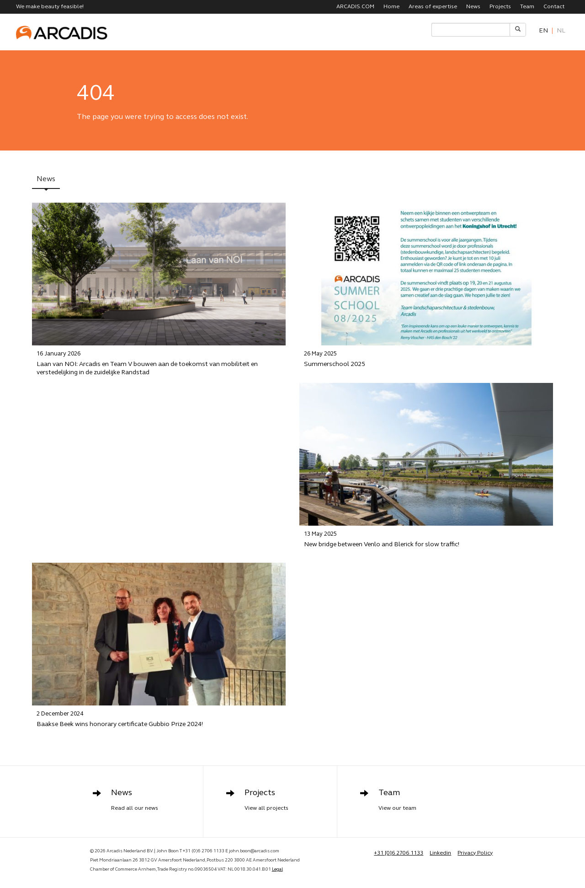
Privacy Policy (475, 853)
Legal (277, 869)
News (473, 7)
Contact (553, 7)
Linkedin (440, 853)
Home (391, 7)
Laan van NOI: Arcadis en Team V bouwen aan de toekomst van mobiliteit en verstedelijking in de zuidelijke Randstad (159, 363)
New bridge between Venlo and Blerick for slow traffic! (426, 539)
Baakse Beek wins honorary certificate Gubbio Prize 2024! (159, 719)
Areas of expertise (433, 7)
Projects (500, 7)
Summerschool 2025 (426, 359)
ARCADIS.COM (355, 7)
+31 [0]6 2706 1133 (398, 853)
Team (527, 7)
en (543, 30)
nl (561, 30)
